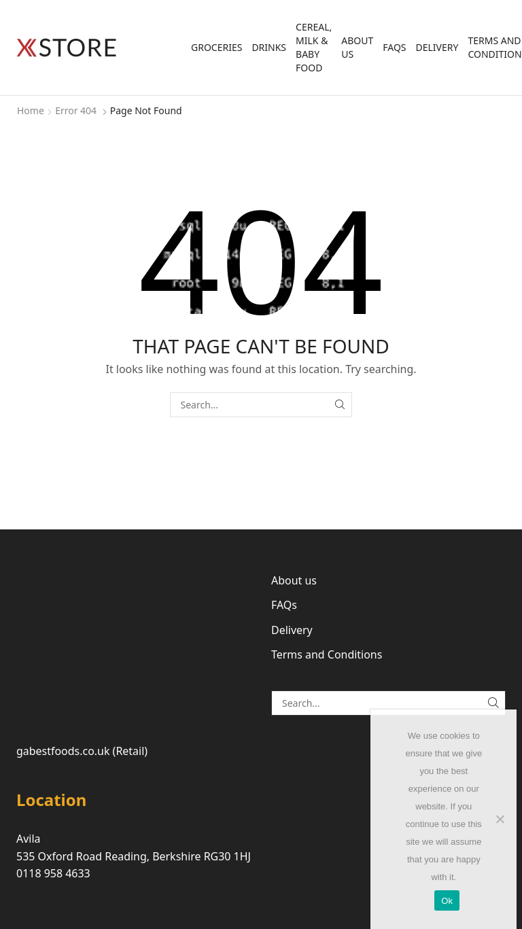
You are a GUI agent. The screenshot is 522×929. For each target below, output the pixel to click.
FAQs (394, 47)
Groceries (216, 47)
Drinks (268, 47)
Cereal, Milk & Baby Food (314, 47)
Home (30, 110)
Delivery (437, 47)
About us (357, 47)
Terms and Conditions (326, 654)
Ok (447, 901)
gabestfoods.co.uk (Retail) (81, 750)
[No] (499, 819)
